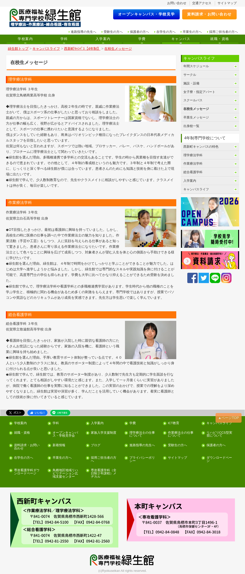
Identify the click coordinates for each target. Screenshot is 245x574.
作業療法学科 (193, 163)
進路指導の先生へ (83, 32)
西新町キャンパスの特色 (200, 146)
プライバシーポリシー (142, 459)
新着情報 (59, 445)
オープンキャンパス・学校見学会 (65, 434)
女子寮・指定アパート (199, 92)
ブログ (95, 445)
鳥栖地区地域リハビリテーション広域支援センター (65, 473)
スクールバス (193, 100)
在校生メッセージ (196, 109)
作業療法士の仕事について (180, 434)
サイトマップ (227, 3)
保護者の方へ (139, 32)
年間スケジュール (196, 66)
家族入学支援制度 (103, 432)
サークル (189, 75)
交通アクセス (201, 3)
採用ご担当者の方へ (223, 32)
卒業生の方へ (192, 32)
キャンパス (180, 39)
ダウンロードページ (219, 459)
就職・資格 (219, 39)
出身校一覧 (191, 126)
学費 (142, 39)
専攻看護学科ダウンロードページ (27, 472)
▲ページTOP (228, 418)
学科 (64, 39)
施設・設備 (191, 83)
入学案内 (103, 39)
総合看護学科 (193, 172)
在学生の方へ (166, 32)
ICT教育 (173, 423)
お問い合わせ (176, 3)
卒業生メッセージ (196, 117)
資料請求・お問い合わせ (209, 14)
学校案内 (25, 39)
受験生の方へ (113, 32)
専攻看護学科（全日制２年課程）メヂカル (103, 473)
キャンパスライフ (196, 189)
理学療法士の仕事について (142, 434)
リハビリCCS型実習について (219, 434)
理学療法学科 (193, 155)
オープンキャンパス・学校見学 (146, 14)
